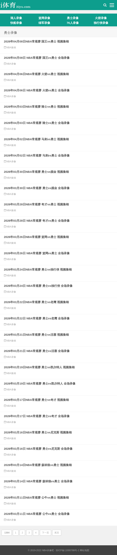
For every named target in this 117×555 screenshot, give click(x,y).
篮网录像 (44, 18)
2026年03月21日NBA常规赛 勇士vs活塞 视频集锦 (36, 334)
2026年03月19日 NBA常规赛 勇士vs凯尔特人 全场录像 (39, 383)
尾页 (56, 532)
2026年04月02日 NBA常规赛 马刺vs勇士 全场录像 (37, 155)
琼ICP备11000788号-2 (67, 550)
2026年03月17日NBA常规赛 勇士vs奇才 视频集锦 (36, 399)
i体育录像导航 (19, 6)
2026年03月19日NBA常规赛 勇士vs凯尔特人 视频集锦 (39, 367)
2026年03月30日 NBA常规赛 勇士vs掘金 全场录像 (37, 188)
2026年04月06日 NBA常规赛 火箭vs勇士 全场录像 (37, 90)
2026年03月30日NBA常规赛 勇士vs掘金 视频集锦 (36, 171)
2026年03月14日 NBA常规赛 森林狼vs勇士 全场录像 (38, 481)
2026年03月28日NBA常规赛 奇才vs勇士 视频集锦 (36, 204)
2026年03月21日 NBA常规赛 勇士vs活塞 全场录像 (37, 351)
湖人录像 (16, 18)
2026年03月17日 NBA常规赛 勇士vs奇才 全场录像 (37, 416)
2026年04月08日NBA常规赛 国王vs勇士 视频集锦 (36, 41)
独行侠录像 (101, 22)
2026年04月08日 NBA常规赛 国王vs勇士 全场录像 (37, 57)
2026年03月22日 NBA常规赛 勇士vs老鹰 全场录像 (37, 318)
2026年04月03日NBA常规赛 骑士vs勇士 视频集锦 (36, 106)
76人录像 (73, 22)
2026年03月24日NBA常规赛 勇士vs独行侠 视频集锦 (38, 269)
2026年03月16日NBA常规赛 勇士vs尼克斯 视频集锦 (38, 432)
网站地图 (84, 550)
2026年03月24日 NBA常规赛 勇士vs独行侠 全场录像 (38, 285)
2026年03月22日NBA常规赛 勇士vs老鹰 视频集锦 (36, 302)
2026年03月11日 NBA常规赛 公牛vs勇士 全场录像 (37, 513)
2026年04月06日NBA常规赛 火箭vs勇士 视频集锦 (36, 74)
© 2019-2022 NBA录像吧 (41, 550)
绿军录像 (44, 22)
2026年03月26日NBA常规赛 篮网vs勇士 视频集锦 (36, 237)
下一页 (45, 532)
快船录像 (16, 22)
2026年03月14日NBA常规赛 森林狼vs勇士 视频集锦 (38, 465)
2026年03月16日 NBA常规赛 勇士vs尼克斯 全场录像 (38, 448)
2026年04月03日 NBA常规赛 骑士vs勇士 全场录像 (37, 122)
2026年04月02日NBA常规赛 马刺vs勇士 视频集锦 (36, 139)
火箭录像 (101, 18)
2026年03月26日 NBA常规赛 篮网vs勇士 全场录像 (37, 253)
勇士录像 (73, 18)
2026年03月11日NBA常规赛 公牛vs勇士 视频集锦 (36, 497)
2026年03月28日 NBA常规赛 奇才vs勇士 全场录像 (37, 220)
